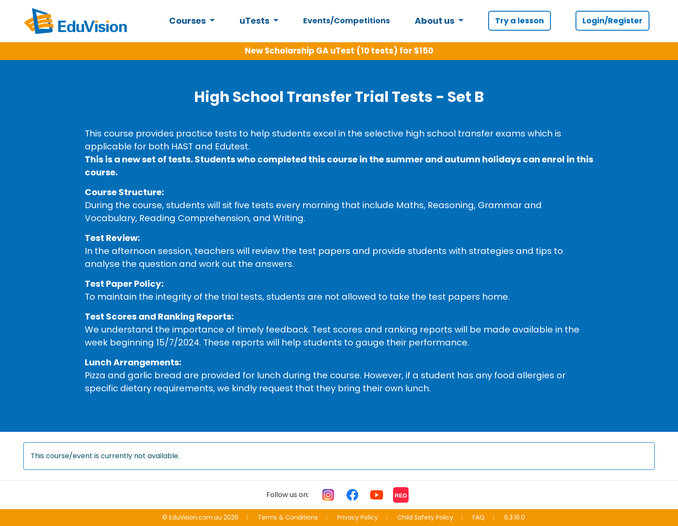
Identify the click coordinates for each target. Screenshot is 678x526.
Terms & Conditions (288, 517)
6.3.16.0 (514, 517)
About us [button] (435, 21)
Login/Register (612, 20)
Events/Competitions (346, 20)
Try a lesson (519, 20)
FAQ (479, 517)
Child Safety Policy (425, 517)
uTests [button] (255, 21)
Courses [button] (188, 21)
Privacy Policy (357, 517)
